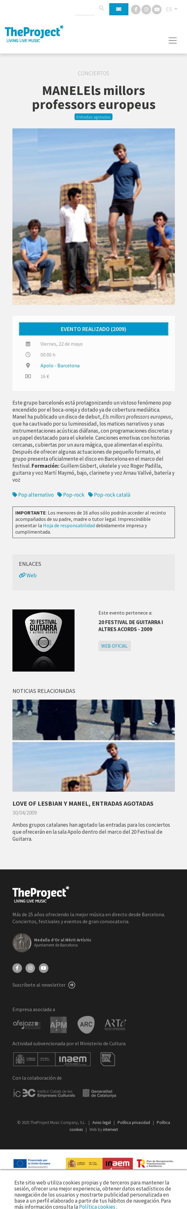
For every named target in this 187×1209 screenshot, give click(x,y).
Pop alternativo (33, 494)
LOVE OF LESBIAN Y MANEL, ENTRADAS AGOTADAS (83, 803)
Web (28, 575)
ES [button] (169, 9)
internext (110, 1129)
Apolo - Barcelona (60, 365)
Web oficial (114, 646)
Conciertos (93, 73)
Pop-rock (70, 494)
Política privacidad (134, 1122)
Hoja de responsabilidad (69, 525)
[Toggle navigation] (172, 40)
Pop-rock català (109, 494)
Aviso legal (102, 1122)
